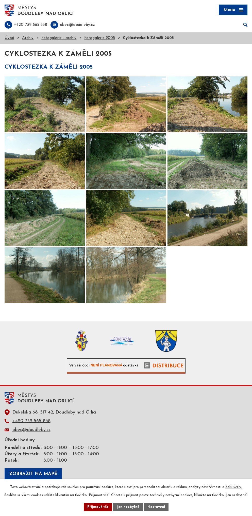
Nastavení (156, 507)
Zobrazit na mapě (33, 473)
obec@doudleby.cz (31, 429)
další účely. (233, 487)
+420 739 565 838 (31, 421)
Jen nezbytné (128, 507)
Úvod (9, 38)
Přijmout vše (98, 507)
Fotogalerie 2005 (99, 38)
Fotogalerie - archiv (58, 38)
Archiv (27, 38)
